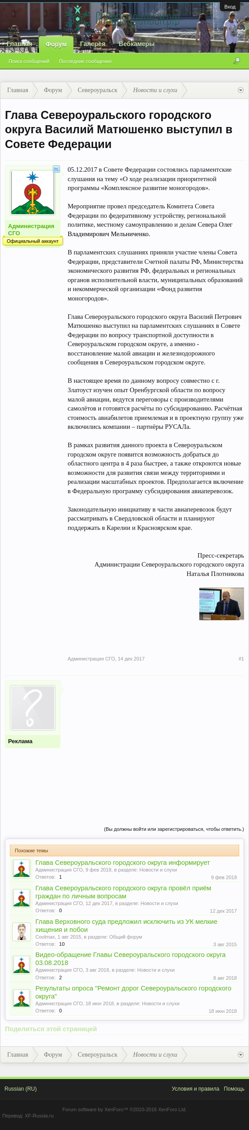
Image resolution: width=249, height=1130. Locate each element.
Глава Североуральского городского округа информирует (122, 862)
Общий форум (125, 937)
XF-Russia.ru (39, 1115)
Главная (19, 43)
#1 (241, 658)
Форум (56, 44)
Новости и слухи (158, 869)
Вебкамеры (137, 43)
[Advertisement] (156, 742)
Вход (230, 6)
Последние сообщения (85, 61)
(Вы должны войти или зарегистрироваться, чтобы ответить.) (174, 829)
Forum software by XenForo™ (124, 1109)
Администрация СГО (31, 230)
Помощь (234, 1089)
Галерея (93, 43)
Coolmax (45, 937)
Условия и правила (195, 1089)
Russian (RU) (20, 1089)
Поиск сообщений (29, 61)
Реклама (20, 741)
